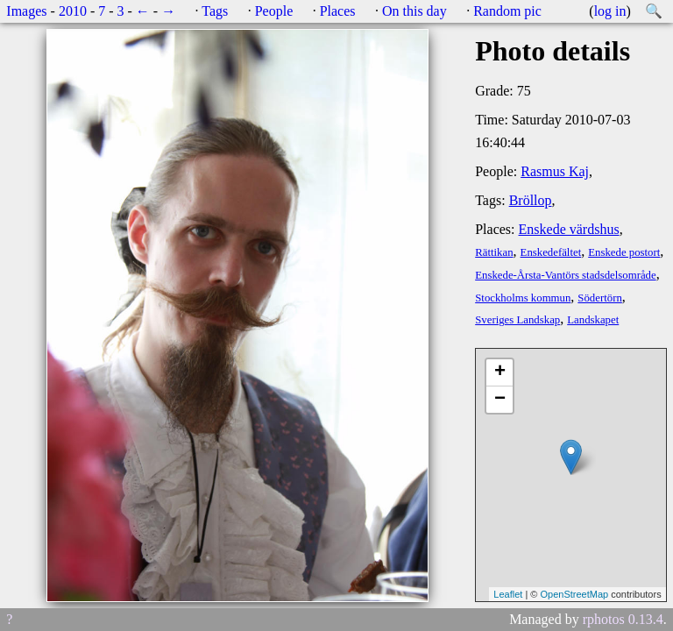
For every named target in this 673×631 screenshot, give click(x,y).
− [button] (500, 399)
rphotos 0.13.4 (623, 619)
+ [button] (500, 372)
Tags (215, 11)
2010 (73, 11)
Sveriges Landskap (517, 320)
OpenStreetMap (574, 594)
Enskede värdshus (569, 229)
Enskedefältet (551, 252)
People (274, 11)
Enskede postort (624, 252)
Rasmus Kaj (555, 171)
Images (26, 11)
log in (610, 11)
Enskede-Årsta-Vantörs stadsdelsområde (565, 275)
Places (338, 11)
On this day (414, 11)
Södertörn (599, 298)
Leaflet (507, 594)
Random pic (507, 11)
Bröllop (530, 200)
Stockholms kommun (522, 298)
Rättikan (494, 252)
